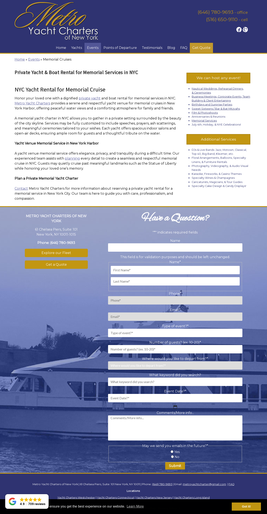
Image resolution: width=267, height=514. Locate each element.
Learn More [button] (135, 506)
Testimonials (152, 48)
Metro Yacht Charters (32, 103)
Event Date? (175, 391)
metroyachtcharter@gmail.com (204, 484)
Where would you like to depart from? (175, 359)
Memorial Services (204, 120)
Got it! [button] (246, 506)
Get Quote (201, 48)
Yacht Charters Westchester (76, 497)
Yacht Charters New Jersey (154, 497)
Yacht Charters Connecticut (115, 497)
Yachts (76, 48)
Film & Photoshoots (205, 112)
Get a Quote (56, 265)
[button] (27, 501)
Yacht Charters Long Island (192, 497)
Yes (177, 452)
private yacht (90, 98)
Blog (171, 48)
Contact (21, 188)
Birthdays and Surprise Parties (212, 104)
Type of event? (175, 326)
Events (92, 48)
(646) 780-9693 (215, 12)
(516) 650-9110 (222, 19)
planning (72, 158)
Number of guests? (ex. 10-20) (175, 342)
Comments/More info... (175, 413)
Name (175, 241)
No (177, 457)
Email (175, 310)
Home (61, 48)
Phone (175, 294)
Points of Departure (120, 48)
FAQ (183, 48)
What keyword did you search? (175, 375)
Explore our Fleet (56, 253)
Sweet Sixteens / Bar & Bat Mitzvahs (216, 108)
